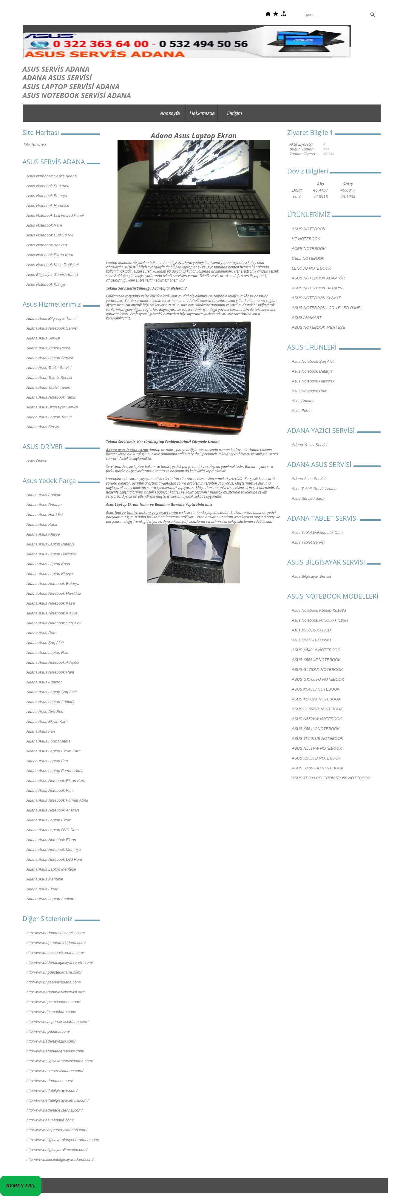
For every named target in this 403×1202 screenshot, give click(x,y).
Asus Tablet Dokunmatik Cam (317, 532)
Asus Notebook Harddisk (48, 205)
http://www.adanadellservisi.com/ (55, 1110)
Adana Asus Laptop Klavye (50, 573)
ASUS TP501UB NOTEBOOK (317, 738)
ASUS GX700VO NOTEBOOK (318, 679)
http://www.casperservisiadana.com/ (57, 1021)
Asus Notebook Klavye (46, 284)
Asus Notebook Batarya (47, 195)
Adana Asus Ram (42, 633)
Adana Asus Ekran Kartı (47, 721)
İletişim (234, 113)
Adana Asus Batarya (44, 504)
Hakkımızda (202, 113)
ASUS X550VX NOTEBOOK (316, 699)
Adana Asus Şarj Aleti (45, 642)
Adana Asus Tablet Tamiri (48, 387)
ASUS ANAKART (307, 317)
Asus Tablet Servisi (308, 542)
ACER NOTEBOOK (308, 248)
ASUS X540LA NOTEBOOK (316, 650)
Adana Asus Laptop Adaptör (51, 702)
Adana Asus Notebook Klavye (52, 613)
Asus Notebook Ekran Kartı (50, 255)
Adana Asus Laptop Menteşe (51, 869)
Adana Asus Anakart (44, 495)
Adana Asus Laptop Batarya (51, 544)
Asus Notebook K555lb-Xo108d (319, 610)
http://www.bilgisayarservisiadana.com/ (60, 1061)
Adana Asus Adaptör (44, 682)
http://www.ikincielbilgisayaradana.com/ (60, 1159)
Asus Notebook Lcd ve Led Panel (55, 215)
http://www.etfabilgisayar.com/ (52, 1090)
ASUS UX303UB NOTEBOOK (318, 768)
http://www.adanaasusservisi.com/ (56, 933)
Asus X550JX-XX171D (311, 630)
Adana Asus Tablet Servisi (49, 367)
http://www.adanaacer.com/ (50, 1080)
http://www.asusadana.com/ (50, 1120)
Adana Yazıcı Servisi (309, 444)
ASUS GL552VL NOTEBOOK (317, 709)
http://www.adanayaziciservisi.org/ (56, 992)
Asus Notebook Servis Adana (52, 176)
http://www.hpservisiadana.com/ (54, 982)
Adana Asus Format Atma (49, 741)
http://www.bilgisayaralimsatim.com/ (57, 1149)
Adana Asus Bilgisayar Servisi (52, 407)
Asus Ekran (301, 410)
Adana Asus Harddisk (45, 514)
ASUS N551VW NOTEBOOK (317, 748)
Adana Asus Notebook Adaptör (53, 662)
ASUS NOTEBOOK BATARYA (318, 288)
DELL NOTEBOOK (308, 258)
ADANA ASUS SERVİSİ (57, 77)
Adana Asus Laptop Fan (47, 761)
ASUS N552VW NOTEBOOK (317, 719)
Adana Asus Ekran (42, 889)
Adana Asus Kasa (42, 524)
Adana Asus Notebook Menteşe (54, 849)
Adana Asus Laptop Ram (48, 652)
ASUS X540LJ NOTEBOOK (315, 689)
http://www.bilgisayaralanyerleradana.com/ (63, 1140)
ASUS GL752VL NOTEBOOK (317, 669)
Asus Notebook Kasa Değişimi (53, 264)
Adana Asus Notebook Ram (50, 672)
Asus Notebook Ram (44, 225)
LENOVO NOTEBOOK (311, 268)
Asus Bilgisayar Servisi (311, 576)
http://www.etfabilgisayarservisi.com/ (58, 1100)
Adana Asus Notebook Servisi (52, 328)
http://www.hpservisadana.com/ (53, 1002)
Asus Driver (37, 461)
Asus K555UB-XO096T (312, 640)
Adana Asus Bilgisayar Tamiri (52, 318)
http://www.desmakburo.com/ (51, 1011)
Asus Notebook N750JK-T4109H (320, 620)
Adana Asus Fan (41, 731)
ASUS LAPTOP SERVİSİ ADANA (71, 86)
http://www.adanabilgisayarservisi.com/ (60, 962)
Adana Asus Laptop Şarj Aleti (52, 692)
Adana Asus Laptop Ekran (49, 820)
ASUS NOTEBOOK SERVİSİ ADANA (77, 95)
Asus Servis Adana (308, 498)
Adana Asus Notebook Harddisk (54, 593)
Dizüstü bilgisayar (140, 267)
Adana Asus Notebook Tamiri (51, 397)
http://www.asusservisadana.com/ (55, 952)
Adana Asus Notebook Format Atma (57, 800)
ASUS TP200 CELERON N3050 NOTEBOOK (331, 778)
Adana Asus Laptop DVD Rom (53, 830)
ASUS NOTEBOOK (308, 229)
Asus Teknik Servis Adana (314, 488)
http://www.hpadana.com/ (48, 1031)
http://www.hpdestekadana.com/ (54, 972)
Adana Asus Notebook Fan (50, 790)
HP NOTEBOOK (306, 238)
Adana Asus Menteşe (45, 879)
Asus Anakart (303, 401)
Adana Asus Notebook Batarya (53, 583)
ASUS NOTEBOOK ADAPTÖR (318, 278)
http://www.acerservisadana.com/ (55, 1071)
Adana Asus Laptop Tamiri (49, 417)
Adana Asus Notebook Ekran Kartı (56, 780)
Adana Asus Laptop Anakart (51, 899)
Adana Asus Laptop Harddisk (52, 554)
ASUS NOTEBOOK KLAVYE (316, 298)
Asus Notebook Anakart (47, 245)
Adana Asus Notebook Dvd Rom (54, 859)
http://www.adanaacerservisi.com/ (55, 1051)
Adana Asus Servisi (43, 338)
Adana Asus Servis (43, 427)
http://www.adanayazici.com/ (51, 1041)
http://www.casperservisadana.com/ (57, 1130)
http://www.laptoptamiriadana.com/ (56, 942)
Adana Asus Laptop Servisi (50, 358)
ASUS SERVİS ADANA (56, 69)
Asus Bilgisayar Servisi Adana (52, 274)
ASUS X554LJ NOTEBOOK (315, 728)
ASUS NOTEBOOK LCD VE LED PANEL (327, 307)
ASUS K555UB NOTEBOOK (316, 758)
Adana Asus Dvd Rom (45, 711)
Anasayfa (170, 113)
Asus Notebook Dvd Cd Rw (50, 235)
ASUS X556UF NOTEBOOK (316, 659)
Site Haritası (35, 144)
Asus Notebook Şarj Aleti (48, 186)
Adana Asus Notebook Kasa (51, 603)
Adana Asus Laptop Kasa (48, 564)
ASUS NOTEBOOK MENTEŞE (318, 327)
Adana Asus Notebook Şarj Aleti (54, 623)
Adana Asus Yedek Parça (48, 348)
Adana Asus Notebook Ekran (51, 839)
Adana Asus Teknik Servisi (49, 377)
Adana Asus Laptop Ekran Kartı (54, 751)
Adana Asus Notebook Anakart (53, 810)
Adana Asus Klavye (43, 534)
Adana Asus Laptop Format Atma (55, 770)
